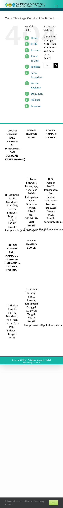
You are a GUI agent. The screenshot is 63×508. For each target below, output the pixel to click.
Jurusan (35, 50)
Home (34, 38)
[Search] (56, 65)
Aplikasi (35, 99)
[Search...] (49, 65)
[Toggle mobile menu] (56, 6)
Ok (53, 502)
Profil (34, 44)
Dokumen (37, 93)
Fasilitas (35, 66)
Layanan (36, 106)
